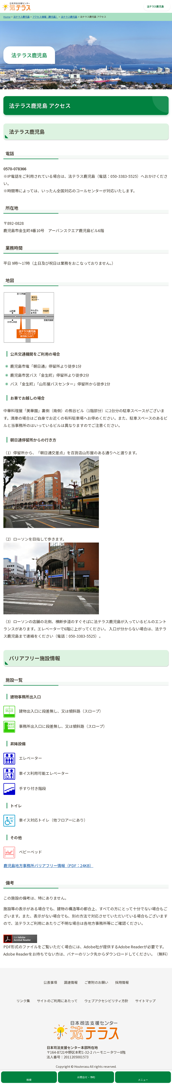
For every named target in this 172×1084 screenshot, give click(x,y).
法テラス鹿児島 (21, 16)
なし (159, 794)
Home (6, 16)
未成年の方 (86, 888)
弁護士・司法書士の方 (86, 841)
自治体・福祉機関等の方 (86, 831)
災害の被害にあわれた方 (86, 877)
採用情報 (142, 852)
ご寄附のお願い (142, 862)
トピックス (142, 821)
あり (150, 794)
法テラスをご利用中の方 (86, 821)
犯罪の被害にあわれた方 (86, 852)
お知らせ (142, 831)
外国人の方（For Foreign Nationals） (87, 901)
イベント (142, 841)
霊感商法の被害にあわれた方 (86, 865)
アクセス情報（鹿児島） (45, 16)
